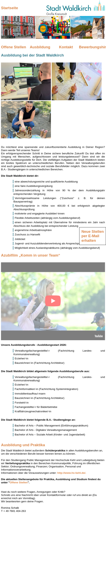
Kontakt (66, 47)
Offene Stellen (13, 47)
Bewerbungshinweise (92, 47)
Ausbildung (40, 47)
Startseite (9, 8)
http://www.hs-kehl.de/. (71, 472)
